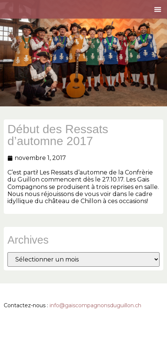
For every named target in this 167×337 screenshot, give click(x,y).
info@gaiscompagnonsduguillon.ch (95, 305)
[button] (157, 9)
